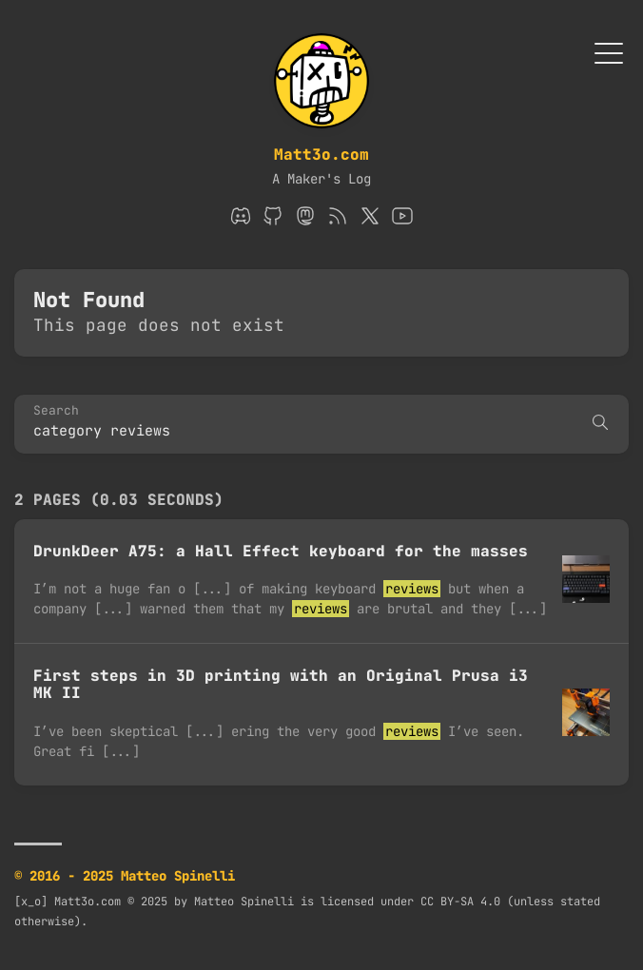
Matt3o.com (321, 155)
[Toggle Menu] (609, 51)
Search (56, 411)
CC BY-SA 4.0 (460, 901)
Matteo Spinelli (244, 901)
